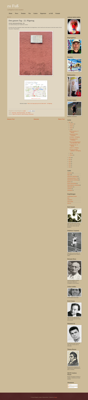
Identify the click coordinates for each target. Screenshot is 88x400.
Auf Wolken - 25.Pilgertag (75, 137)
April (71, 153)
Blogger (55, 397)
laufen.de (69, 203)
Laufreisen (69, 188)
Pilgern (29, 112)
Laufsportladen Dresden (72, 196)
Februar (71, 155)
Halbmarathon (70, 186)
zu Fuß (13, 6)
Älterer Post (61, 119)
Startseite (36, 119)
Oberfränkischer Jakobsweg (72, 179)
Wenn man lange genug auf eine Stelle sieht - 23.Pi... (75, 142)
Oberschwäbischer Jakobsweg (73, 185)
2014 (70, 161)
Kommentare (71, 387)
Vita (29, 13)
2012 (70, 165)
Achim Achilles (70, 201)
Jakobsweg (14, 112)
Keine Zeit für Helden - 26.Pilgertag (74, 135)
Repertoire (43, 13)
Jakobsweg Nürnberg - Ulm (22, 112)
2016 (70, 157)
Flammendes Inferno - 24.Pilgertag (74, 139)
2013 (70, 163)
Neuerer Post (11, 119)
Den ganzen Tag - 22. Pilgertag (74, 145)
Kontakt (58, 13)
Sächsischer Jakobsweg (72, 176)
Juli (70, 129)
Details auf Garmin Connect (35, 98)
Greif (68, 198)
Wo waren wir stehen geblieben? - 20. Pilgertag (75, 150)
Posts (69, 384)
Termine (23, 13)
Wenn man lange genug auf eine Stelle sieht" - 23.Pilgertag (40, 103)
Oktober (71, 125)
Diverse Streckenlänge (71, 183)
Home (10, 13)
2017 (70, 122)
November (72, 123)
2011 (70, 166)
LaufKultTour (69, 199)
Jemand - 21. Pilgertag (74, 147)
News (16, 13)
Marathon (69, 181)
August (71, 127)
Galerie (35, 13)
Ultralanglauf (69, 190)
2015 (70, 159)
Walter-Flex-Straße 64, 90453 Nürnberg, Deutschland (22, 114)
